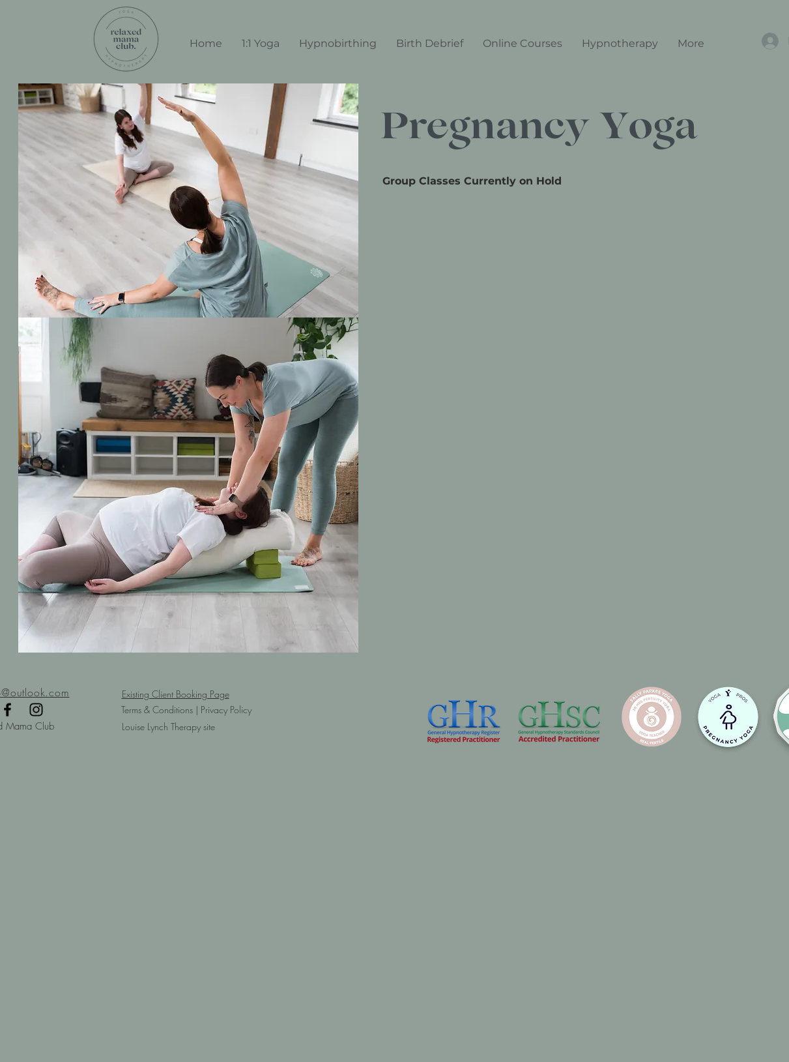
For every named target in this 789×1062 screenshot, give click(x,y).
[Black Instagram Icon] (36, 709)
